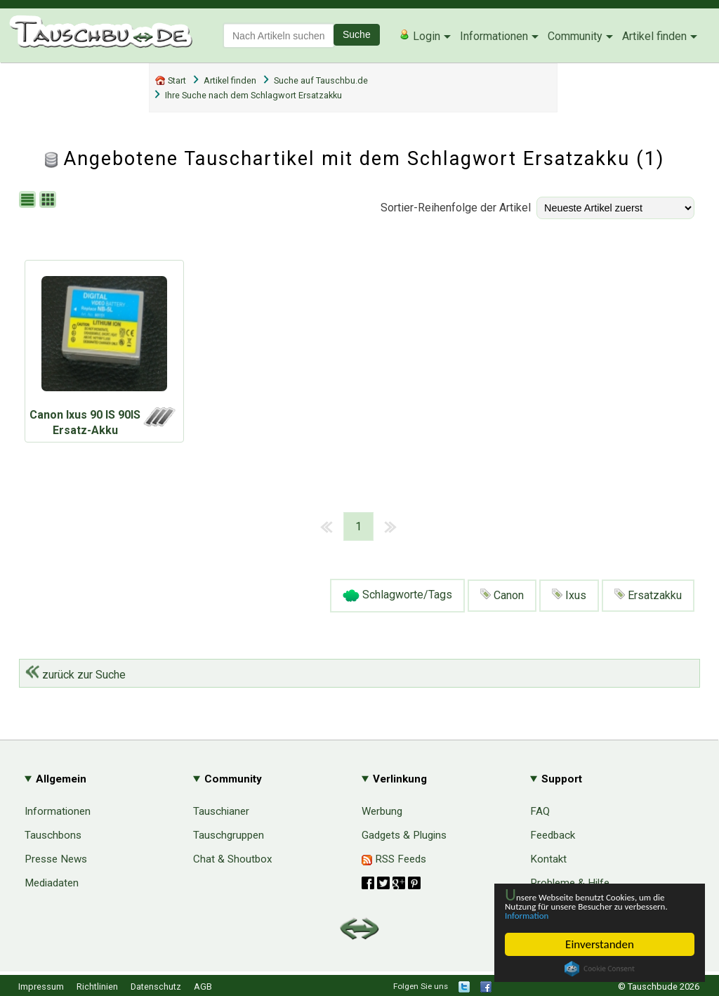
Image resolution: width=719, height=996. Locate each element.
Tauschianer (221, 811)
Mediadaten (52, 883)
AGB (203, 986)
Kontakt (548, 859)
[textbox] (279, 35)
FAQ (540, 811)
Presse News (56, 859)
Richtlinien (97, 986)
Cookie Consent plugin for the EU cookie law (600, 968)
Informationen (494, 36)
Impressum (41, 986)
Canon (502, 595)
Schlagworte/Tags (397, 595)
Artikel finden (654, 36)
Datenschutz (156, 986)
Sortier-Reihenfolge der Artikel (456, 207)
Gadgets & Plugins (404, 835)
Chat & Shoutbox (232, 859)
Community (575, 36)
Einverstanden (599, 944)
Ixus (569, 595)
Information (592, 914)
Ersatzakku (648, 595)
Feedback (552, 835)
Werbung (382, 811)
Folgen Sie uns (420, 986)
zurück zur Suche (75, 674)
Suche (357, 34)
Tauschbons (53, 835)
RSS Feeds (394, 859)
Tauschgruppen (228, 835)
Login (419, 36)
